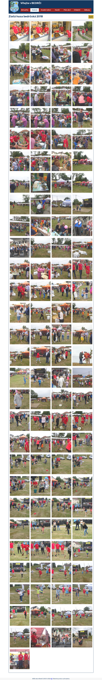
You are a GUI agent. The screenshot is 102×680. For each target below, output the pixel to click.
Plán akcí (67, 10)
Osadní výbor (46, 10)
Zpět (91, 17)
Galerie (34, 10)
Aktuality (24, 10)
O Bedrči (77, 10)
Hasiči (57, 10)
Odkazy (87, 10)
